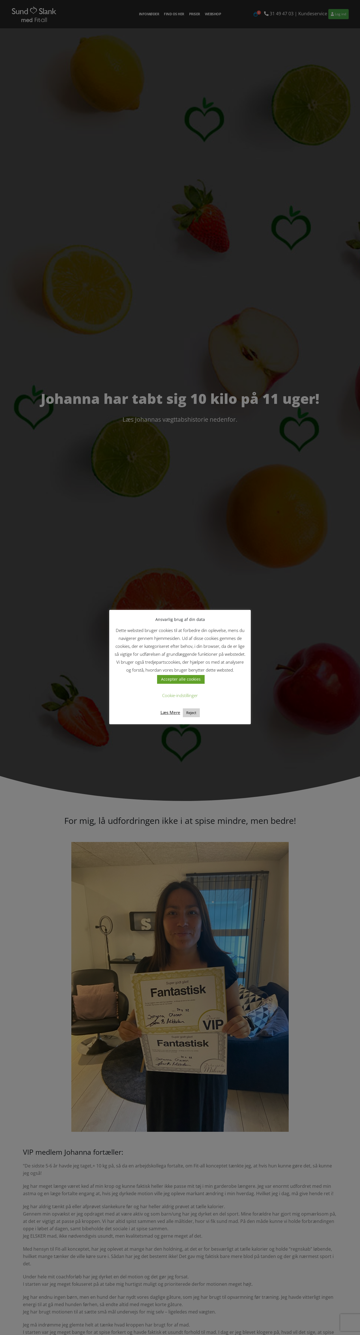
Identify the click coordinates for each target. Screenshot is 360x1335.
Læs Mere (170, 712)
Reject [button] (191, 712)
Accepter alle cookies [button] (181, 679)
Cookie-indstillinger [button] (180, 695)
